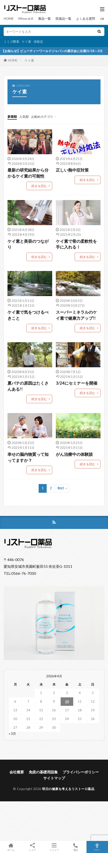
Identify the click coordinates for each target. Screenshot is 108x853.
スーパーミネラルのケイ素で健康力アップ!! (76, 315)
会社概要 (16, 772)
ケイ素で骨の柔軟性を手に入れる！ (76, 244)
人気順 (24, 116)
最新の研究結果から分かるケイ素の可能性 (28, 173)
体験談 (38, 41)
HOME (9, 19)
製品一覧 (44, 19)
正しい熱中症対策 (72, 170)
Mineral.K (25, 19)
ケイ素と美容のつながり (28, 244)
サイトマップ (54, 778)
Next (61, 488)
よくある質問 (85, 19)
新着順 (12, 116)
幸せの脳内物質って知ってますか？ (28, 457)
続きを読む (39, 186)
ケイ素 (26, 41)
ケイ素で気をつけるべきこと (28, 315)
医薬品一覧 (63, 19)
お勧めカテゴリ (42, 116)
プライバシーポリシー (81, 772)
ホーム (11, 847)
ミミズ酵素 (11, 41)
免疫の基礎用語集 (43, 772)
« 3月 (12, 733)
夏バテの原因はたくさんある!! (28, 386)
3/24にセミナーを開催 (76, 383)
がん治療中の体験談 (74, 454)
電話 (75, 847)
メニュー (54, 847)
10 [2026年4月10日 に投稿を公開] (67, 701)
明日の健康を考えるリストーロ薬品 (68, 789)
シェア (32, 847)
